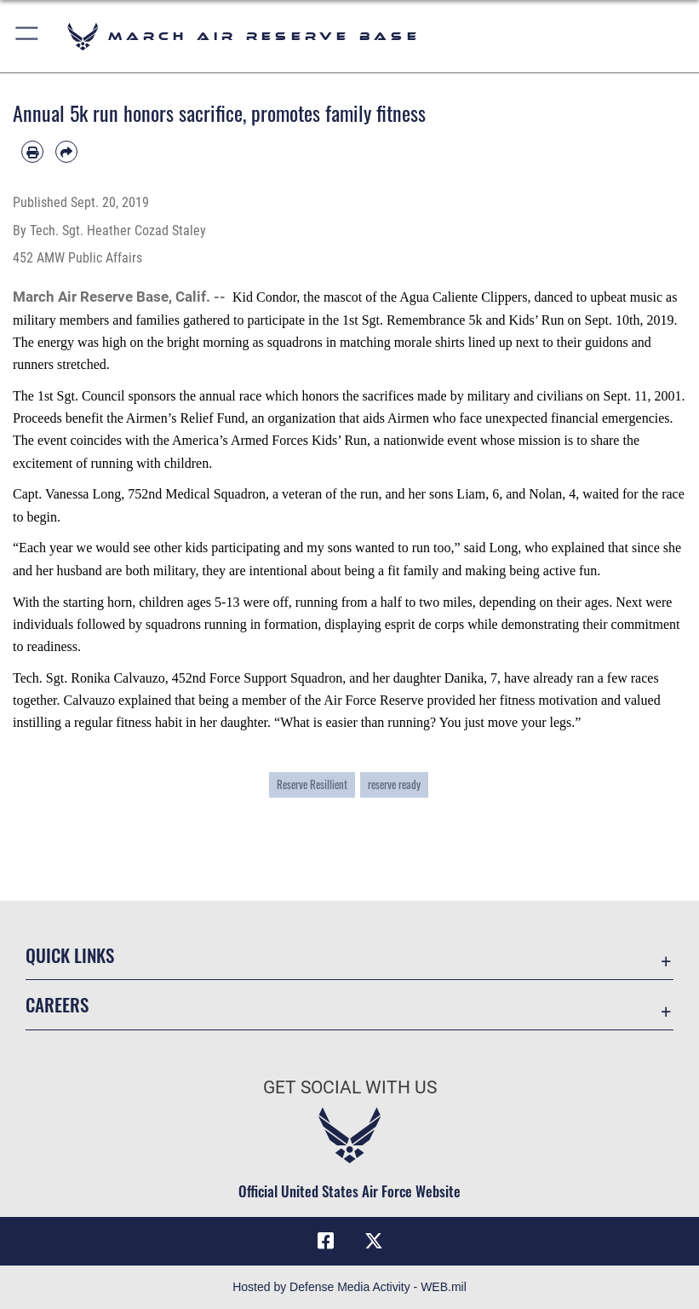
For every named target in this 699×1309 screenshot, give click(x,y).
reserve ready (394, 784)
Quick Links (70, 955)
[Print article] (32, 152)
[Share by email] (66, 152)
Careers (57, 1004)
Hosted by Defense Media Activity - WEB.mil (349, 1287)
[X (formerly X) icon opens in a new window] (374, 1241)
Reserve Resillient (312, 784)
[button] (27, 36)
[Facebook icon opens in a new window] (325, 1241)
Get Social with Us (350, 1087)
